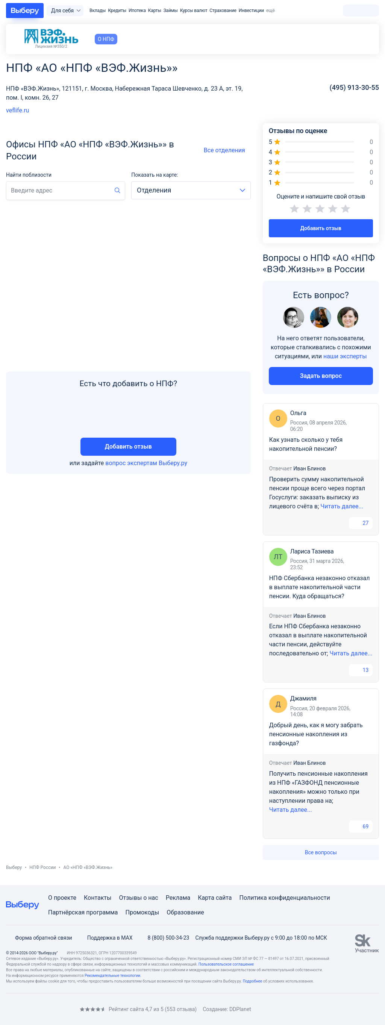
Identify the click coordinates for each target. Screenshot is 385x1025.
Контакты (97, 897)
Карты (154, 10)
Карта (206, 897)
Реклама (178, 897)
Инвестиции (251, 10)
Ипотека (137, 10)
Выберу (14, 867)
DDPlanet (240, 1009)
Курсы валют (194, 10)
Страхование (222, 10)
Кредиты (117, 10)
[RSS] (69, 1009)
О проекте (62, 897)
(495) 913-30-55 (354, 87)
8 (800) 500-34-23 (163, 938)
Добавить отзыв (128, 446)
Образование (185, 912)
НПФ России (42, 867)
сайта (224, 897)
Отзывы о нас (138, 897)
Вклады (97, 10)
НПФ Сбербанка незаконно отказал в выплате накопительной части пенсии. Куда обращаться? (319, 587)
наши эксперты (345, 356)
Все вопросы (321, 852)
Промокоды (142, 912)
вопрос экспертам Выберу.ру (146, 463)
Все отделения (227, 150)
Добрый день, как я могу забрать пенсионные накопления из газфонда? (316, 734)
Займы (171, 10)
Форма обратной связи (39, 938)
